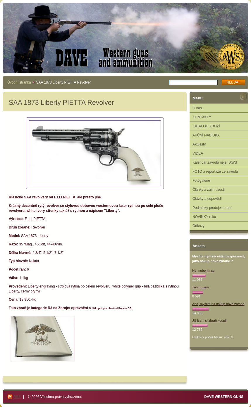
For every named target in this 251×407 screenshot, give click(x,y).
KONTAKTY (201, 117)
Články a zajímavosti (208, 190)
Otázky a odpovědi (206, 199)
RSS (17, 397)
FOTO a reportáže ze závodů (215, 171)
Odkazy (198, 226)
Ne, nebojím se (203, 270)
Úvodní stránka (19, 82)
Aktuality (199, 144)
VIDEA (197, 153)
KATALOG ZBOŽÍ (206, 126)
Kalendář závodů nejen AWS (214, 162)
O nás (197, 108)
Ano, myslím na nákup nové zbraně (218, 304)
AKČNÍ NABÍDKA (206, 135)
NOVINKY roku (204, 217)
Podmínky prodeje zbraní (211, 208)
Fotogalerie (201, 181)
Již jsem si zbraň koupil (209, 320)
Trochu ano (200, 287)
